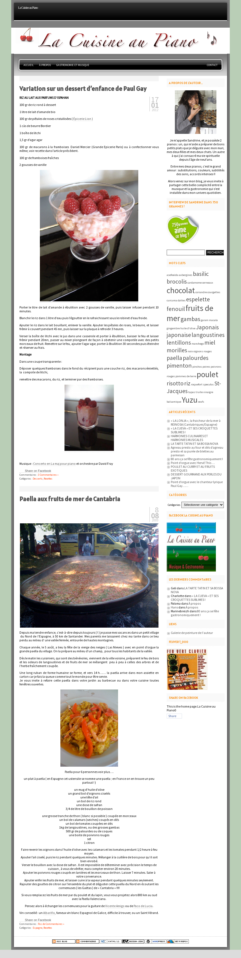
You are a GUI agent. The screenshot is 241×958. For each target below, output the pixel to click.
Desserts (38, 478)
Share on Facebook (38, 470)
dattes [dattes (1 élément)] (182, 300)
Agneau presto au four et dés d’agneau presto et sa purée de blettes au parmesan (197, 451)
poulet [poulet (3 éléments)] (207, 374)
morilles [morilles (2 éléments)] (177, 350)
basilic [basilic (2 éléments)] (201, 274)
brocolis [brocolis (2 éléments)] (177, 281)
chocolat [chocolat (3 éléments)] (181, 290)
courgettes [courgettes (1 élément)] (213, 292)
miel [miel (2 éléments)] (209, 342)
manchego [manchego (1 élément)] (198, 343)
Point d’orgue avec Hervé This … (193, 463)
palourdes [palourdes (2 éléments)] (195, 358)
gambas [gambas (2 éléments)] (190, 319)
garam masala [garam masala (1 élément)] (209, 320)
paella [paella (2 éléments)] (174, 358)
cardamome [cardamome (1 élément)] (194, 282)
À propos (45, 65)
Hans (174, 607)
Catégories (174, 505)
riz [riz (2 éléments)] (187, 383)
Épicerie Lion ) (83, 119)
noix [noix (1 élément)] (190, 351)
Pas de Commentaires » (51, 924)
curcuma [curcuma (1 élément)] (172, 300)
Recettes (48, 478)
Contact (212, 65)
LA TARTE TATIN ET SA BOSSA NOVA (194, 444)
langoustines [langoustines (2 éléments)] (208, 335)
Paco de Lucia (143, 906)
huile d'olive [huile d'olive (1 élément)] (187, 328)
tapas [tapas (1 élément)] (191, 392)
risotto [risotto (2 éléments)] (175, 383)
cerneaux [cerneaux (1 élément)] (207, 282)
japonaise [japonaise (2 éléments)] (179, 335)
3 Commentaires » (48, 475)
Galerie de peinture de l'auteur (192, 633)
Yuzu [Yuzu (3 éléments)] (190, 400)
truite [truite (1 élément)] (199, 392)
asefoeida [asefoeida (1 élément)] (172, 275)
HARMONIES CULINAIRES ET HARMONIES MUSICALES (189, 438)
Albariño (49, 913)
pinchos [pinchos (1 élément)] (197, 366)
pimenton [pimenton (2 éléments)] (179, 365)
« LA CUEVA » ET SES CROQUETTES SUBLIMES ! (195, 598)
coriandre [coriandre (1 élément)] (201, 292)
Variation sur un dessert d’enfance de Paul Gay (82, 89)
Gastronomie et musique (72, 65)
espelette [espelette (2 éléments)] (198, 299)
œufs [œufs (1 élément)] (201, 401)
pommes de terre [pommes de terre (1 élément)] (185, 376)
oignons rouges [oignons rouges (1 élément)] (202, 351)
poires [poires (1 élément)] (206, 366)
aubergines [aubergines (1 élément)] (185, 275)
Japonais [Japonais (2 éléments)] (207, 327)
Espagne (37, 928)
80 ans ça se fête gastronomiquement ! (197, 459)
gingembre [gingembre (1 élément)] (173, 328)
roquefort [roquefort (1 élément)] (196, 384)
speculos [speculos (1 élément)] (208, 384)
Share (172, 716)
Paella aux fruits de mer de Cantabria (69, 499)
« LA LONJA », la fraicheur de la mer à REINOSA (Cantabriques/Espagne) (196, 422)
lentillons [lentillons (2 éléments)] (179, 342)
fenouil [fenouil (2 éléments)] (176, 309)
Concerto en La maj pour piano (54, 464)
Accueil (28, 65)
